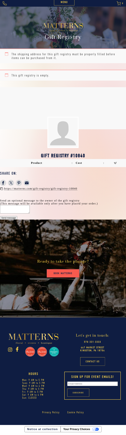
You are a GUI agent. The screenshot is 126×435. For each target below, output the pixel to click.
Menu (64, 2)
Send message (8, 219)
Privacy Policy (51, 413)
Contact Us (93, 362)
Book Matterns (63, 274)
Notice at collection (42, 430)
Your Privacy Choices (76, 430)
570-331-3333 (92, 343)
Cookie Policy (75, 413)
